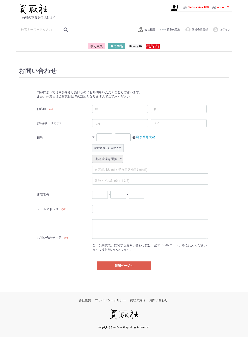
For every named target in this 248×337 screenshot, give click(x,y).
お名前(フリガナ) (49, 123)
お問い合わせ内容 (49, 237)
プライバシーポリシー (110, 300)
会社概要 (146, 30)
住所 (40, 137)
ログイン (221, 30)
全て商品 (116, 46)
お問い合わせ (158, 300)
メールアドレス (48, 209)
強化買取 (96, 46)
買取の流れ (170, 30)
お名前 (41, 109)
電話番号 (43, 195)
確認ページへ (124, 265)
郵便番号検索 (145, 137)
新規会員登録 (196, 30)
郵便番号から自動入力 (107, 148)
